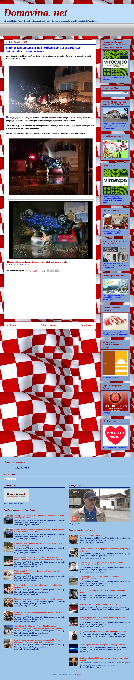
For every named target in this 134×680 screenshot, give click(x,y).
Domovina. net (35, 12)
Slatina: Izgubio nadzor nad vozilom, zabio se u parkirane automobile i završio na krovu (102, 619)
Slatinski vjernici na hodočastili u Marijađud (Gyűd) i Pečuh (38, 599)
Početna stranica (48, 325)
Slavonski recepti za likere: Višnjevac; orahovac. (99, 604)
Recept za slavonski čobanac (91, 536)
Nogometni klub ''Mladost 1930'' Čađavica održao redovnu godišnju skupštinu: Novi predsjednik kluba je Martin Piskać (38, 558)
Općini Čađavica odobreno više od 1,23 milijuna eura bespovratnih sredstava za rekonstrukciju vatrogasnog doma (38, 627)
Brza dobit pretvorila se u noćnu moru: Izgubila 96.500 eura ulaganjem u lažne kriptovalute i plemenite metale (37, 641)
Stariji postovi (87, 325)
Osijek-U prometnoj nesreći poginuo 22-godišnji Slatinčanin (103, 645)
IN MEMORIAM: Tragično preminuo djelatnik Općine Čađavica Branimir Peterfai (101, 564)
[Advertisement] (51, 29)
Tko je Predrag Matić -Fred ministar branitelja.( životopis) (103, 632)
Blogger (77, 675)
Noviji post (11, 325)
